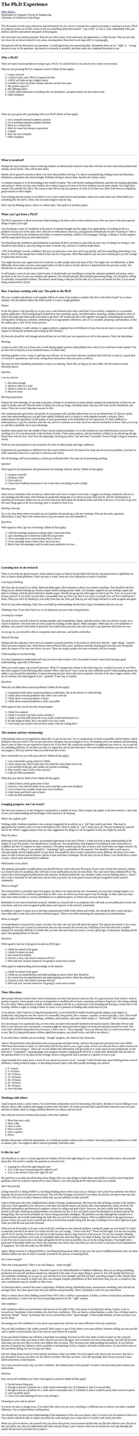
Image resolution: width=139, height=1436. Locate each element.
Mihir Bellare (8, 12)
